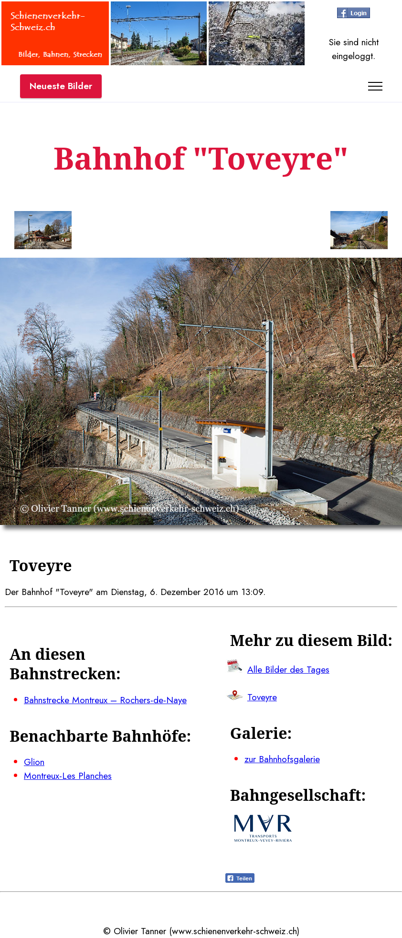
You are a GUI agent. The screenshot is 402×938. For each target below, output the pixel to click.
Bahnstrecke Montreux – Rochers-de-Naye (105, 699)
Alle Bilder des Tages (288, 669)
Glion (34, 761)
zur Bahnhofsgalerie (282, 759)
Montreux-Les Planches (68, 775)
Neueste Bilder (61, 85)
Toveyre (262, 697)
